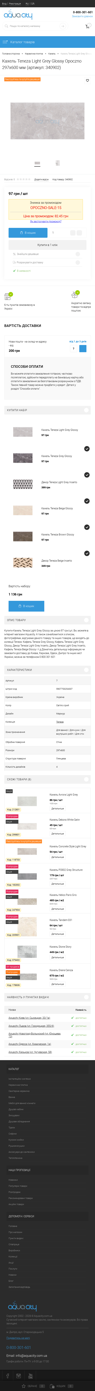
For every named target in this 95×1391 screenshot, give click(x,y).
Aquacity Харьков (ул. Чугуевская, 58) (30, 1052)
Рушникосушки (16, 1146)
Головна (13, 1226)
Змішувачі (14, 1115)
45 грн (69, 826)
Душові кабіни (16, 1109)
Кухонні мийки (16, 1139)
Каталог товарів (18, 42)
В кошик (26, 606)
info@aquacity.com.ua (31, 1356)
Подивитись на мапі (18, 1338)
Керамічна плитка (18, 1085)
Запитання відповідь (19, 1287)
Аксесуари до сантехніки (22, 1152)
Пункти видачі (16, 1238)
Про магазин (15, 1232)
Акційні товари (16, 1204)
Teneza (60, 721)
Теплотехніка (15, 1158)
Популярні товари (18, 1186)
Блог (11, 1281)
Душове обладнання (19, 1121)
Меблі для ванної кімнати (22, 1103)
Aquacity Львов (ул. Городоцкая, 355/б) (31, 1025)
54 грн (56, 851)
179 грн (69, 876)
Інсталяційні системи (20, 1079)
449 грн (57, 952)
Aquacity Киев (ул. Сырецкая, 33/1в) (29, 1017)
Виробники (14, 1250)
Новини (12, 1274)
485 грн (69, 902)
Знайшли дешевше (26, 254)
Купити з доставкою (82, 348)
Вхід (4, 3)
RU (27, 3)
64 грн (69, 927)
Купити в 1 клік (48, 245)
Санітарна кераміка (19, 1091)
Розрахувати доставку (28, 262)
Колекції (13, 1256)
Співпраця (14, 1244)
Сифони (13, 1133)
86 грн (69, 801)
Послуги (13, 1268)
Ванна (12, 1097)
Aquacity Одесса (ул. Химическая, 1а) (30, 1044)
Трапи (12, 1127)
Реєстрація (15, 3)
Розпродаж (15, 1192)
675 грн (69, 977)
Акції (11, 1262)
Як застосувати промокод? (45, 221)
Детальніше (57, 808)
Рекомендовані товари (21, 1198)
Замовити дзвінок (82, 16)
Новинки (13, 1180)
